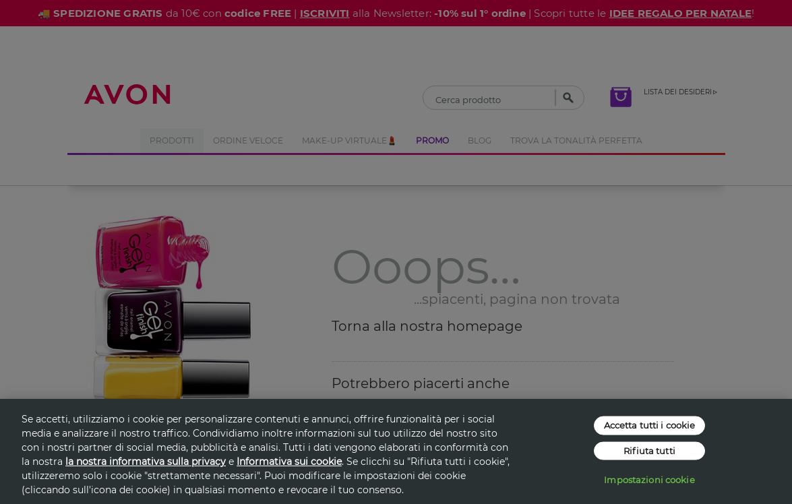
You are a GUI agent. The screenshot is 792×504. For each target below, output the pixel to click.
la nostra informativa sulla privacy (145, 461)
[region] (396, 451)
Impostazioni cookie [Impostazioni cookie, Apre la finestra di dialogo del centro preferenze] (649, 479)
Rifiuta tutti (649, 450)
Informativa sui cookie (289, 461)
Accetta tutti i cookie (650, 425)
